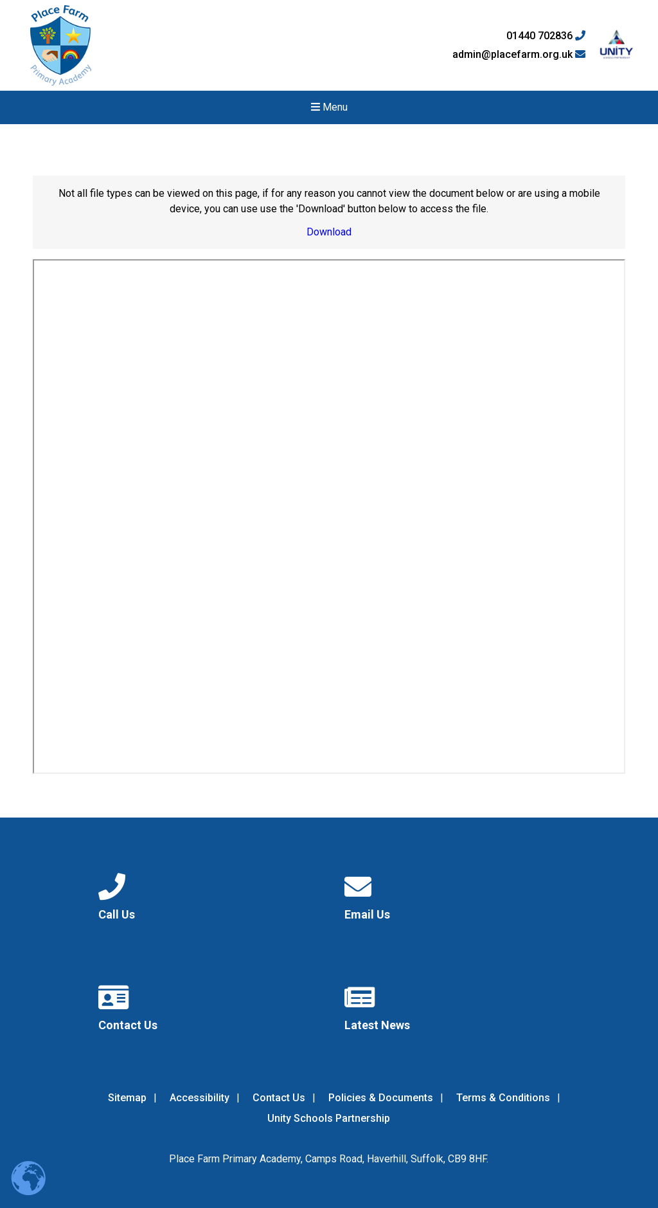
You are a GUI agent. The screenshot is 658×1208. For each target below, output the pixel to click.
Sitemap (127, 1098)
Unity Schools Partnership (328, 1118)
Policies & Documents (380, 1098)
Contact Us (279, 1098)
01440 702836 (545, 36)
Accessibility (199, 1098)
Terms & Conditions (503, 1098)
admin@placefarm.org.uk (518, 54)
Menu (329, 107)
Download (329, 232)
